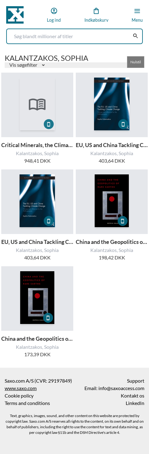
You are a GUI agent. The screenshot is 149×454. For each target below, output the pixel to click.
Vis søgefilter (23, 65)
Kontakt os (132, 395)
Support (135, 381)
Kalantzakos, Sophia (37, 153)
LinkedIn (135, 403)
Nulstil (135, 62)
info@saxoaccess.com (121, 388)
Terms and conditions (27, 403)
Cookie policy (19, 395)
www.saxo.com (21, 388)
